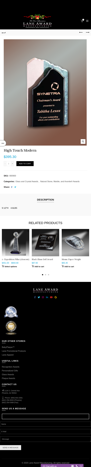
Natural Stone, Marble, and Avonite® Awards (59, 181)
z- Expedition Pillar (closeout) (15, 259)
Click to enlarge (83, 141)
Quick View (27, 231)
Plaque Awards (8, 378)
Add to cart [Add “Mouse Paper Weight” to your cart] (69, 267)
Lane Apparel (8, 355)
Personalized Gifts (10, 371)
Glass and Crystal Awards (26, 181)
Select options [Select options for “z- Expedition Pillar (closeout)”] (11, 267)
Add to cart (25, 164)
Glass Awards (8, 374)
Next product (87, 32)
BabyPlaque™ (8, 347)
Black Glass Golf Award (42, 259)
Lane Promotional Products (14, 351)
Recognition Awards (10, 367)
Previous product (81, 32)
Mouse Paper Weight (71, 259)
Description (45, 199)
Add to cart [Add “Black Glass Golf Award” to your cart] (39, 267)
